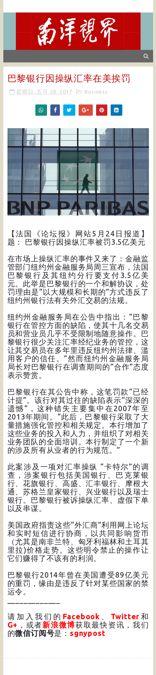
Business (96, 91)
